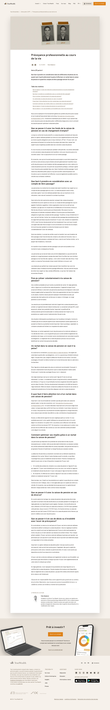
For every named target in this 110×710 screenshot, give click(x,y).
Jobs (46, 683)
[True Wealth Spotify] (94, 672)
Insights (47, 679)
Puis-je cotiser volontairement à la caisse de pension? (47, 96)
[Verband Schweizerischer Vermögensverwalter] (19, 693)
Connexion (87, 3)
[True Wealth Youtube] (90, 672)
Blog (69, 3)
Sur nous (63, 3)
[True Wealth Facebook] (87, 672)
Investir (38, 3)
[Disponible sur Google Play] (93, 681)
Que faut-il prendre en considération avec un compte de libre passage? (51, 94)
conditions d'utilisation (16, 680)
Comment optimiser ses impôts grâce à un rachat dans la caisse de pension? (53, 103)
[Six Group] (38, 693)
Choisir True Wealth (48, 3)
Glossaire (62, 676)
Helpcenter (63, 673)
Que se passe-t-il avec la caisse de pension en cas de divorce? (49, 106)
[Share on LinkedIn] (35, 65)
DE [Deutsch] (81, 663)
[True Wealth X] (79, 672)
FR (79, 3)
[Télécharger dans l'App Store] (80, 681)
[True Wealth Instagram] (83, 672)
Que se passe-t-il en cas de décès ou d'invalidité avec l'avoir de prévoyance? (53, 108)
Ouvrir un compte (99, 3)
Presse (47, 686)
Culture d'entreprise (50, 676)
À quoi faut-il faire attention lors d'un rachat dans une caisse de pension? (52, 101)
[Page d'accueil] (9, 4)
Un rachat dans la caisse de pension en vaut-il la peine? (47, 99)
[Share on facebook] (32, 65)
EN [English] (85, 663)
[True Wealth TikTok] (98, 672)
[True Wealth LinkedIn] (76, 672)
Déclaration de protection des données (88, 699)
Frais (57, 3)
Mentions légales (58, 699)
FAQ (74, 3)
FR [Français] (88, 663)
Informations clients (65, 679)
